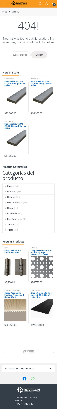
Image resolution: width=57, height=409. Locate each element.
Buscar (39, 54)
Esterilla (34, 248)
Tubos (8, 229)
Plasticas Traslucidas (12, 290)
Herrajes (9, 197)
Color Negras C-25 (38, 290)
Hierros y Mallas (13, 202)
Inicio (4, 11)
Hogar (8, 208)
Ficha (6, 248)
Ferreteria (9, 191)
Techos (8, 224)
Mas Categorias (12, 219)
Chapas (8, 186)
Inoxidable (10, 213)
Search (40, 3)
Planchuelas (9, 79)
